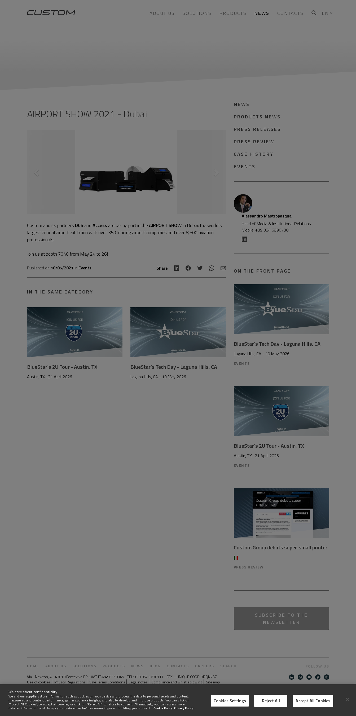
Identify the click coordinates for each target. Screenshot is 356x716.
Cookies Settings (230, 700)
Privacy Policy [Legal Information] (184, 708)
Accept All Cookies (313, 700)
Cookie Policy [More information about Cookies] (163, 708)
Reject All (271, 700)
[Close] (347, 699)
